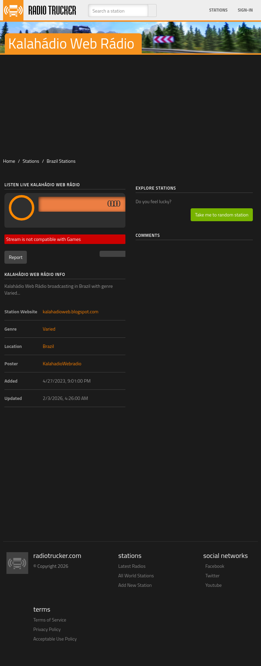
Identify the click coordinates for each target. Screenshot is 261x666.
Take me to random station (221, 214)
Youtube (213, 585)
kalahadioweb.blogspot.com (71, 311)
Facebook (214, 565)
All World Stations (136, 575)
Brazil (48, 346)
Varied (49, 328)
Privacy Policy (47, 629)
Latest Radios (131, 565)
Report (15, 257)
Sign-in (245, 10)
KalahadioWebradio (62, 363)
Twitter (212, 575)
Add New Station (135, 585)
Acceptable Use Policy (55, 638)
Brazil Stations (61, 160)
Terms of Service (49, 619)
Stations (218, 10)
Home (9, 160)
